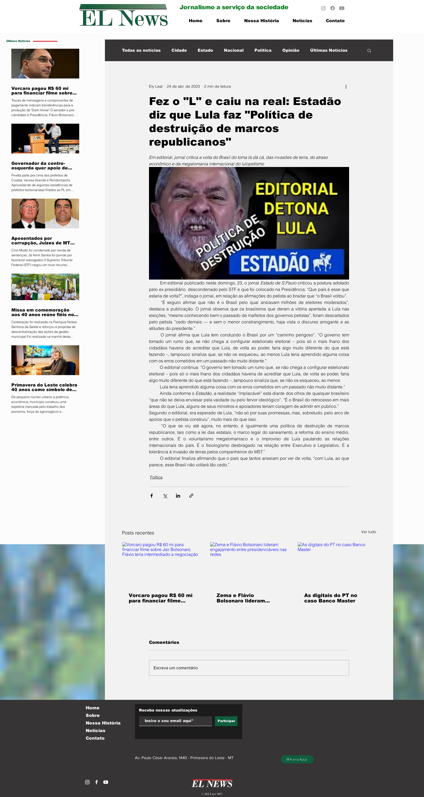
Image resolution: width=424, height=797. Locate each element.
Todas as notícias (141, 50)
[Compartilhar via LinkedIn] (178, 495)
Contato (95, 738)
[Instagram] (323, 8)
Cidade (179, 50)
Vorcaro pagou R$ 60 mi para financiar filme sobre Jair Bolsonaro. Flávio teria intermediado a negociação (161, 598)
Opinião (290, 50)
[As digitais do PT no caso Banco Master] (337, 564)
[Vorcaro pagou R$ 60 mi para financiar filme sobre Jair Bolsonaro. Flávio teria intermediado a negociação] (161, 564)
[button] (369, 50)
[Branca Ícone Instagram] (87, 782)
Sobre (93, 715)
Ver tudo (368, 531)
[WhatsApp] (297, 759)
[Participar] (226, 721)
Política (262, 50)
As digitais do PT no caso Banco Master (330, 598)
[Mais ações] (346, 86)
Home (93, 708)
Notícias (95, 730)
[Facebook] (333, 8)
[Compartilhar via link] (191, 495)
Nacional (234, 50)
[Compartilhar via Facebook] (151, 495)
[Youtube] (342, 8)
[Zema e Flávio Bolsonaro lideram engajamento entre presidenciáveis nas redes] (249, 564)
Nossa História (103, 723)
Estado (205, 50)
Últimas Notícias (328, 50)
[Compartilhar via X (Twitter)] (164, 495)
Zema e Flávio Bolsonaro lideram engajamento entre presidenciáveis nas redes (243, 598)
